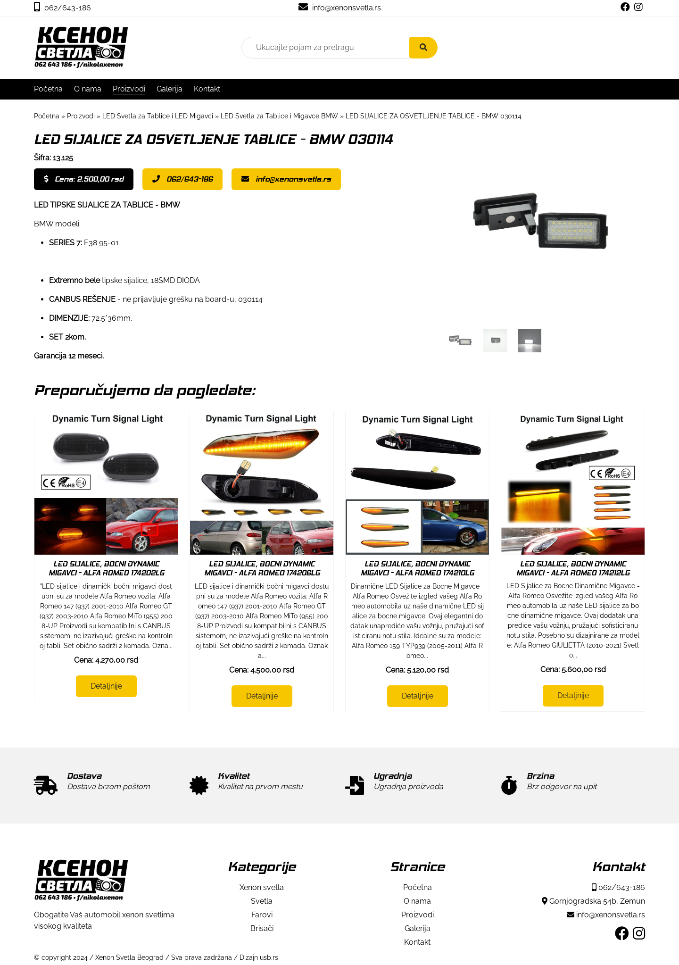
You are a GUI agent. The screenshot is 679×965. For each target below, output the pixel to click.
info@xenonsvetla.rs (339, 7)
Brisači (261, 928)
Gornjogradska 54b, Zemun (593, 901)
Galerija (169, 88)
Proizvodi (129, 88)
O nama (87, 88)
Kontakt (207, 88)
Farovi (262, 914)
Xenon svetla (262, 887)
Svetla (262, 901)
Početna (48, 88)
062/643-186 (62, 7)
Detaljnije (106, 686)
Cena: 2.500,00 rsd (84, 179)
